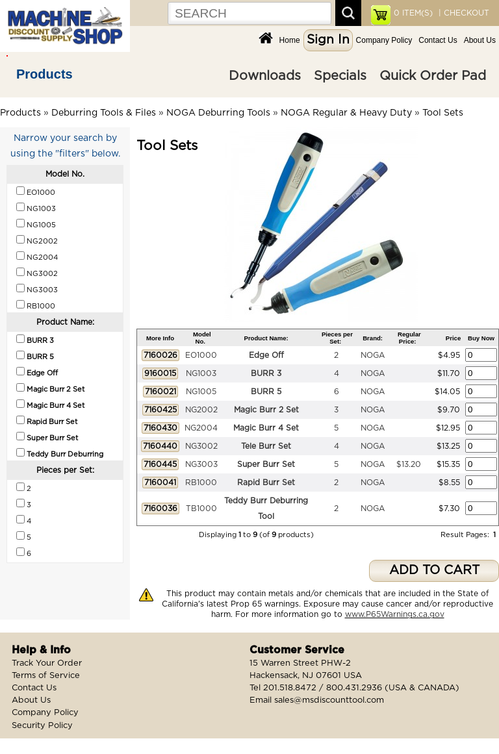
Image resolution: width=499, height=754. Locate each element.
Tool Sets (442, 113)
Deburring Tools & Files (103, 113)
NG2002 (201, 410)
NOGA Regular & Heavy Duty (346, 113)
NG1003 (201, 373)
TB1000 (201, 508)
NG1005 (201, 392)
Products (44, 74)
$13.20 (408, 464)
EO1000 (201, 355)
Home (289, 40)
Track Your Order (47, 663)
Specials (340, 75)
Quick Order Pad (432, 75)
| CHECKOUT (462, 13)
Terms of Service (46, 676)
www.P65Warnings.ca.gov (394, 614)
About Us (480, 40)
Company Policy (384, 40)
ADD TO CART (434, 570)
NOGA (373, 355)
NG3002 (201, 446)
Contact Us (437, 40)
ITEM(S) (413, 13)
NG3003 (201, 464)
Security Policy (42, 726)
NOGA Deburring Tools (218, 113)
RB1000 (201, 482)
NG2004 (201, 428)
